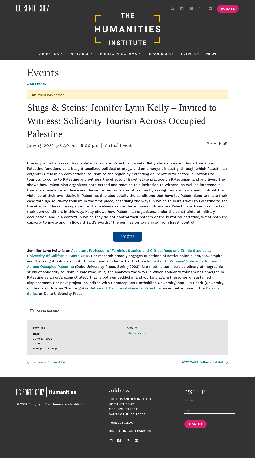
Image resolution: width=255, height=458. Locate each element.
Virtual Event (136, 333)
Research (79, 54)
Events (188, 54)
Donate (228, 9)
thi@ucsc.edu (121, 423)
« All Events (36, 84)
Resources (159, 54)
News (212, 54)
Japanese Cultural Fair (49, 362)
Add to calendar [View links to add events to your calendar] (48, 311)
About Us (49, 54)
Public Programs (118, 54)
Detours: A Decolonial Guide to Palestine (125, 288)
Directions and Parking (130, 431)
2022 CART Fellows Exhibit (202, 362)
